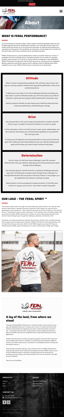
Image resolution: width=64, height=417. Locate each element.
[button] (61, 11)
